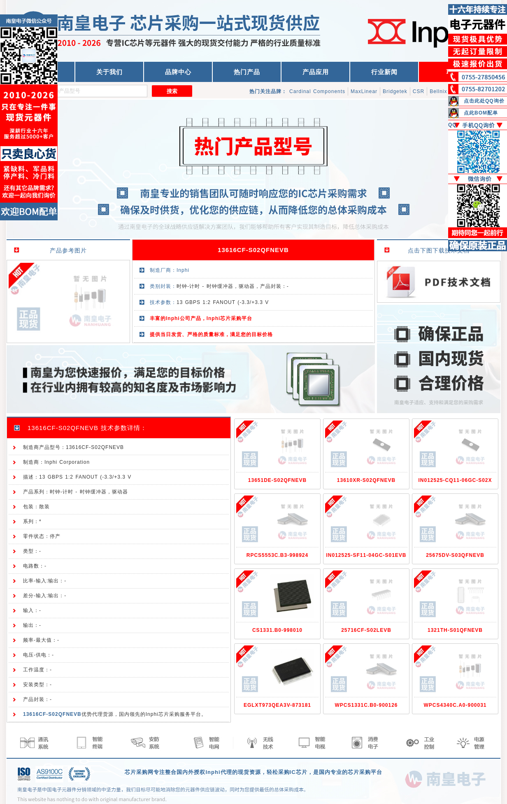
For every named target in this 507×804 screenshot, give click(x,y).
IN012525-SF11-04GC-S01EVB (366, 555)
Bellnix (438, 91)
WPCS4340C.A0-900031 (454, 705)
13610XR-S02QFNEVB (366, 480)
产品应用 (315, 71)
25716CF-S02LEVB (366, 630)
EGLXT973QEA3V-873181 (277, 705)
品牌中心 (178, 71)
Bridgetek (395, 91)
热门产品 (247, 71)
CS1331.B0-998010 (277, 630)
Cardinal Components (317, 91)
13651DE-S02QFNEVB (277, 480)
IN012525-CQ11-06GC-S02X (455, 480)
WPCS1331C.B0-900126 (366, 705)
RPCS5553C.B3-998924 (277, 555)
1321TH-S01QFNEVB (455, 630)
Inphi (183, 270)
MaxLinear (364, 91)
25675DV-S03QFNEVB (455, 555)
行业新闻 (384, 71)
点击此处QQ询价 (484, 101)
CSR (418, 91)
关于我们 (109, 71)
